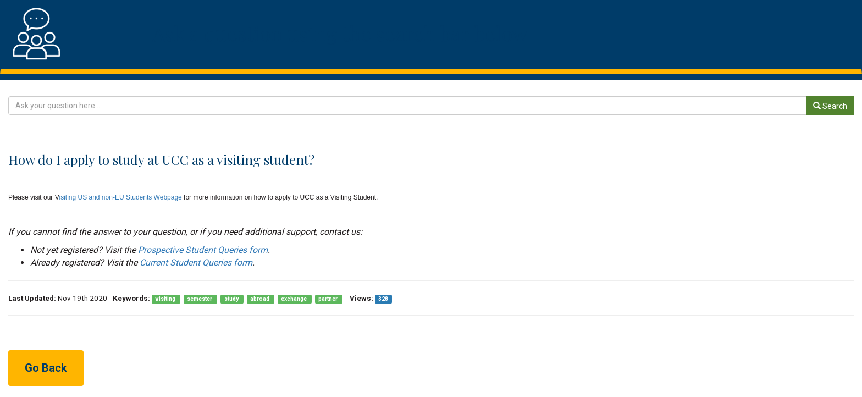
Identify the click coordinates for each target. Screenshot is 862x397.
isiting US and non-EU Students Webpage (120, 197)
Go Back (46, 367)
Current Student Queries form (196, 262)
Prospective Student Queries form (203, 250)
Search (830, 106)
